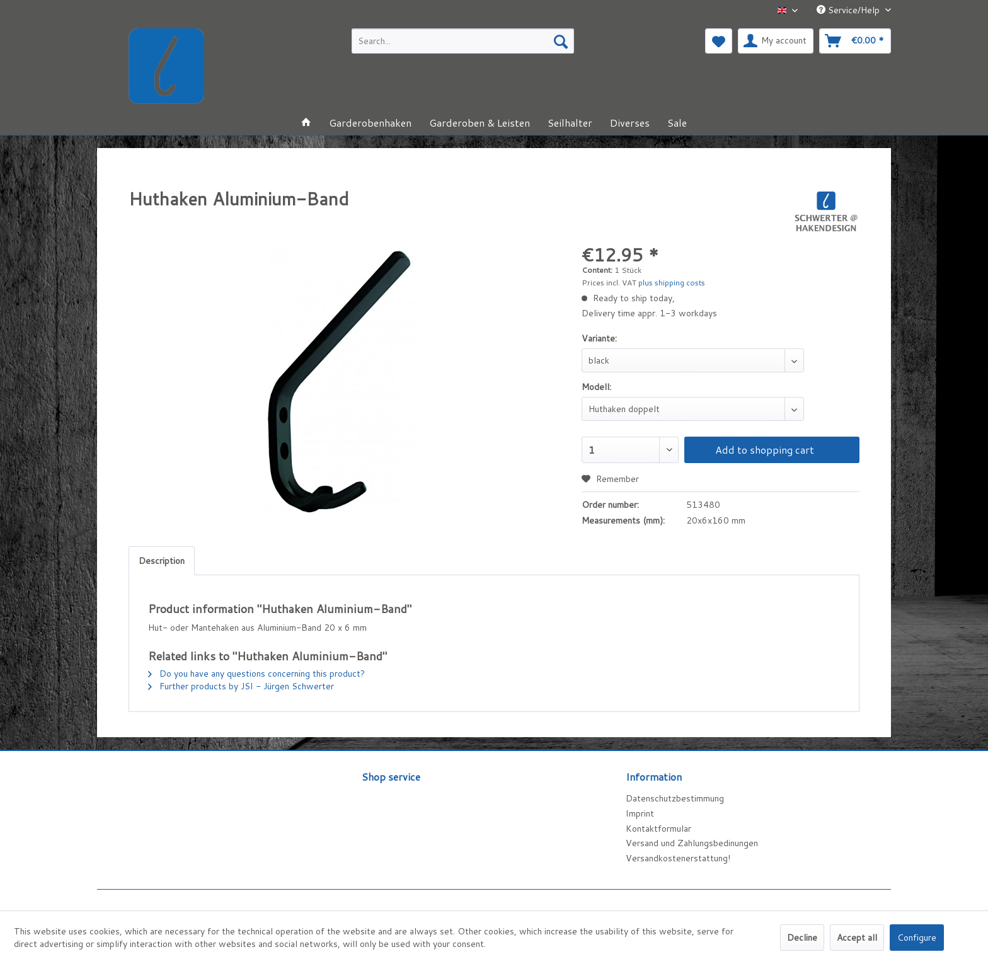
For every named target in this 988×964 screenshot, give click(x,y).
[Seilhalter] (570, 122)
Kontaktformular (658, 828)
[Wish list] (718, 41)
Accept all (857, 937)
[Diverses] (629, 122)
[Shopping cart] (855, 41)
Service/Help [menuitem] (849, 10)
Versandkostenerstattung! (678, 858)
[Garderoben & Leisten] (479, 122)
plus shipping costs (671, 282)
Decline (802, 937)
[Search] (561, 41)
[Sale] (677, 122)
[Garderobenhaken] (370, 122)
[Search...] (463, 41)
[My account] (775, 41)
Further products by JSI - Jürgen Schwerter (241, 686)
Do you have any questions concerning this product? (256, 673)
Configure (916, 937)
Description (162, 560)
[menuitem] (463, 41)
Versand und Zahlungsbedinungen (692, 843)
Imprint (640, 813)
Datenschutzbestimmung (675, 798)
